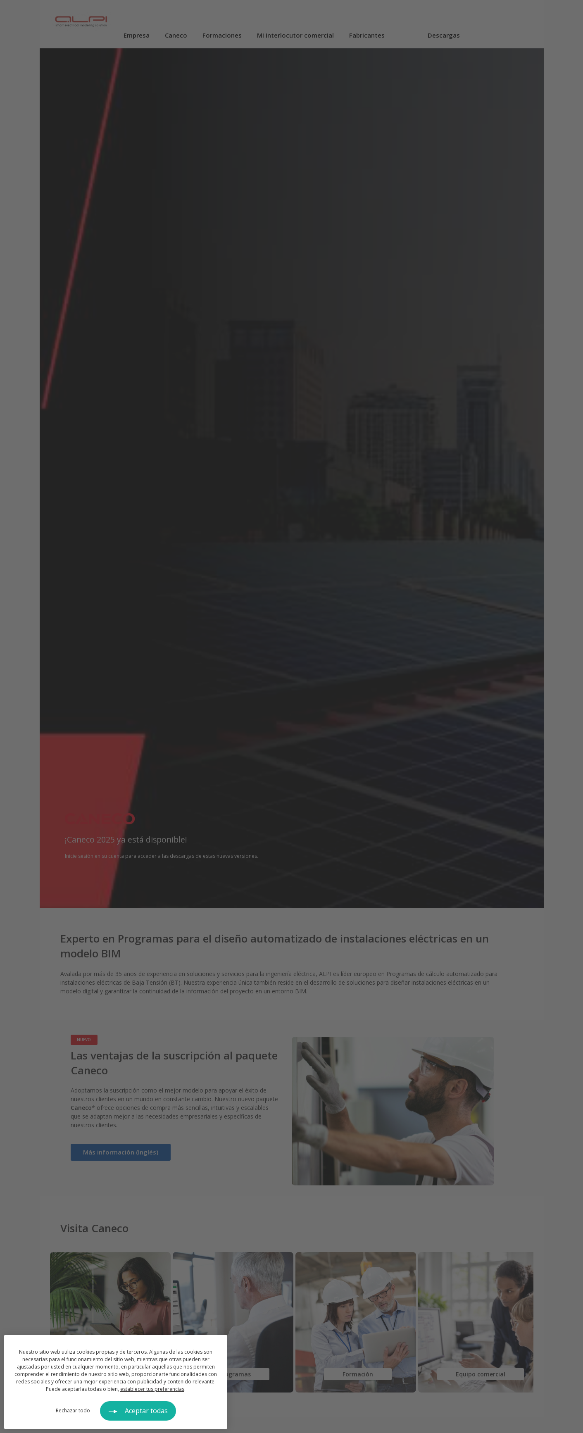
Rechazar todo (73, 1410)
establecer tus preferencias (152, 1389)
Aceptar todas (146, 1410)
